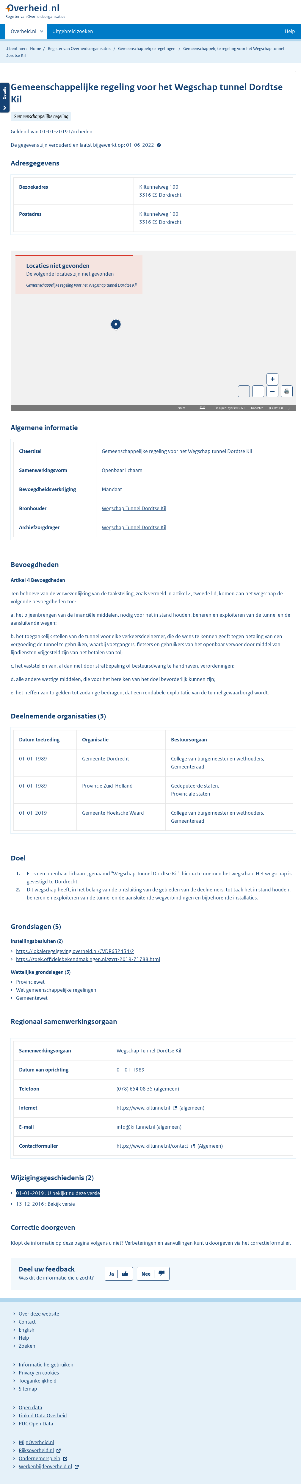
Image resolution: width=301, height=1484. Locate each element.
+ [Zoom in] (272, 378)
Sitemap (28, 1388)
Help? (159, 145)
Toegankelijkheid (38, 1380)
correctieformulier (270, 1243)
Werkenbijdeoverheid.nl (45, 1466)
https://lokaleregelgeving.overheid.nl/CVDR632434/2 (75, 951)
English (27, 1330)
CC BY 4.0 (278, 408)
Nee (146, 1274)
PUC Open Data (36, 1423)
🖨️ (287, 391)
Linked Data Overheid (43, 1415)
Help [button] (290, 31)
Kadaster (258, 408)
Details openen (5, 98)
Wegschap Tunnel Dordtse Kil (134, 508)
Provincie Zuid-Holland (107, 785)
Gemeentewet (32, 998)
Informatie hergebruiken (46, 1364)
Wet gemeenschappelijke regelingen (56, 990)
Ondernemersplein (39, 1458)
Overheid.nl (23, 33)
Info (202, 407)
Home (35, 48)
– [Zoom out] (272, 390)
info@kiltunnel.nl (136, 1127)
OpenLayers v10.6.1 (233, 408)
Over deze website (39, 1313)
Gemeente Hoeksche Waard (113, 813)
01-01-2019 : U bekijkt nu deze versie (58, 1193)
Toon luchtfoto (244, 391)
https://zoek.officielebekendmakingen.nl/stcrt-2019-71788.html (88, 959)
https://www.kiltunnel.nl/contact (152, 1146)
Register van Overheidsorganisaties (79, 48)
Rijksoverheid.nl (36, 1450)
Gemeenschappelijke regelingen (146, 48)
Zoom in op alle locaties (258, 391)
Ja (111, 1274)
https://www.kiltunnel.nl (143, 1108)
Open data (30, 1407)
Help (24, 1338)
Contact (27, 1322)
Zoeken (27, 1346)
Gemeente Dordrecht (105, 758)
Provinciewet (30, 982)
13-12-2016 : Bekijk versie (45, 1204)
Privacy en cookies (39, 1372)
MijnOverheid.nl (36, 1442)
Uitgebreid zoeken (72, 31)
